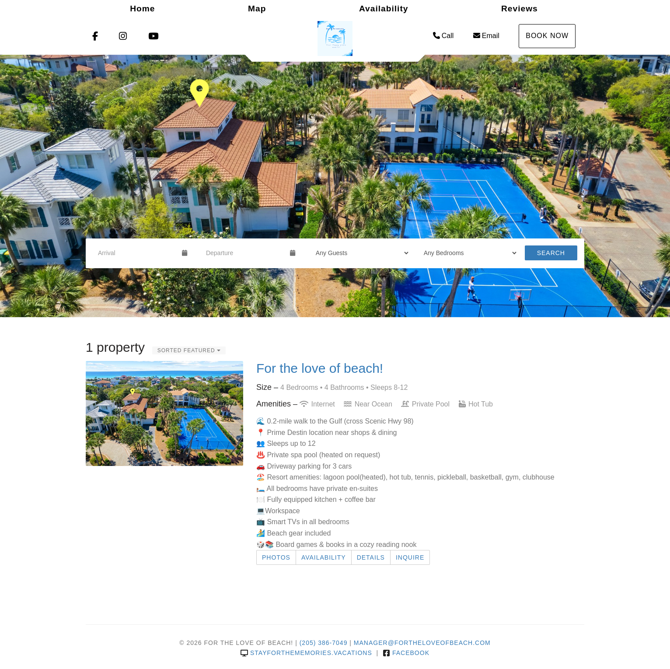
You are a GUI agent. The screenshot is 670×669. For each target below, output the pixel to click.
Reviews (519, 8)
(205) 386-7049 (324, 642)
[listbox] (335, 186)
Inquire (410, 557)
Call (443, 35)
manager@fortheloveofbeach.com (422, 642)
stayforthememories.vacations (306, 652)
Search (551, 252)
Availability (383, 8)
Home (142, 8)
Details (371, 557)
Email (486, 35)
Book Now (547, 35)
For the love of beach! (319, 368)
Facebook (406, 652)
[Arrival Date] (136, 252)
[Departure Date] (244, 252)
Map (257, 8)
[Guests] (359, 252)
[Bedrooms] (467, 252)
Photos (276, 557)
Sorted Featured (188, 350)
